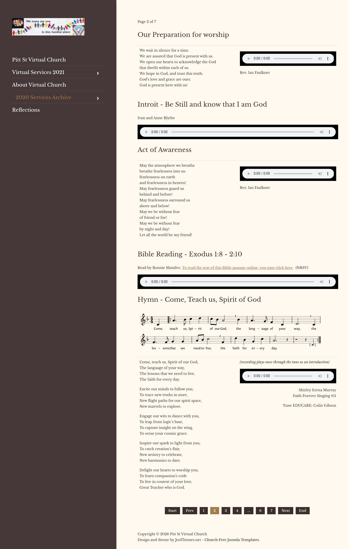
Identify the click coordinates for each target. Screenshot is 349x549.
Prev (190, 510)
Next (285, 510)
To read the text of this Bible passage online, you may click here (237, 268)
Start (172, 510)
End (302, 510)
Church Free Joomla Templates (231, 540)
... (248, 510)
